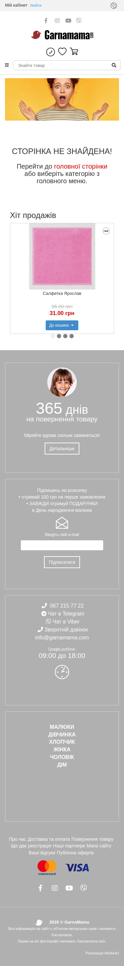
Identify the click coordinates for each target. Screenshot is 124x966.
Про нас (17, 839)
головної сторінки (80, 166)
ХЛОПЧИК (62, 742)
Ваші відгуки (42, 852)
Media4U (111, 953)
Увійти (36, 5)
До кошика (62, 325)
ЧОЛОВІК (62, 757)
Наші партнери (69, 845)
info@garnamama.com (62, 637)
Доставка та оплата (49, 839)
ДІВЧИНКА (61, 734)
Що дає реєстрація (31, 845)
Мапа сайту (99, 845)
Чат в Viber (66, 621)
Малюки (62, 727)
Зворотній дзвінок (66, 629)
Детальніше (61, 448)
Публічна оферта (75, 852)
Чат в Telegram (66, 614)
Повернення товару (92, 839)
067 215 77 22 (67, 606)
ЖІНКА (62, 749)
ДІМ (62, 765)
